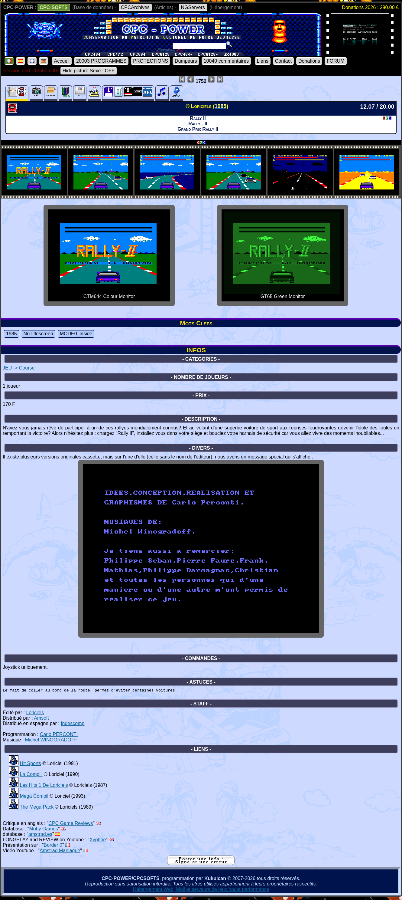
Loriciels (35, 714)
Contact (283, 61)
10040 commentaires (226, 61)
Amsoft (41, 719)
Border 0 (53, 846)
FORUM (336, 61)
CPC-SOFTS (53, 7)
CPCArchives (135, 7)
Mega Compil (34, 797)
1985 (11, 333)
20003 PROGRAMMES (101, 61)
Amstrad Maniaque (60, 852)
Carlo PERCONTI (59, 736)
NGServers (193, 7)
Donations (309, 61)
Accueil (62, 61)
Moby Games (43, 830)
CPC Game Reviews (71, 825)
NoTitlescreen (38, 333)
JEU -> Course (18, 367)
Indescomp (72, 725)
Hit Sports (30, 765)
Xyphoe (97, 841)
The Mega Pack (36, 808)
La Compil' (31, 776)
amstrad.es (40, 836)
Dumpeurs (186, 61)
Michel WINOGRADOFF (51, 741)
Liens (262, 61)
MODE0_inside (76, 333)
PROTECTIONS (150, 61)
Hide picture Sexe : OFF (89, 70)
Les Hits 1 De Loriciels (44, 787)
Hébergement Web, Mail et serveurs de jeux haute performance (201, 891)
